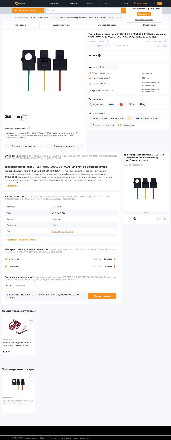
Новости (73, 3)
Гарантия (90, 3)
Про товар (20, 25)
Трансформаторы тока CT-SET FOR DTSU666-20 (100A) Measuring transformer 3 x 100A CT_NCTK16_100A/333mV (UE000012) (75, 18)
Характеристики (61, 25)
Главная (15, 18)
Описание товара (64, 146)
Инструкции (149, 25)
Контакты (124, 3)
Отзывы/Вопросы (107, 25)
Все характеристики (23, 146)
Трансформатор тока (62, 231)
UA (154, 3)
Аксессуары (24, 18)
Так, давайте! (144, 14)
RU (160, 3)
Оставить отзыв (102, 296)
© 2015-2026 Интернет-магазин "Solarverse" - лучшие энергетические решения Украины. (51, 438)
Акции (107, 3)
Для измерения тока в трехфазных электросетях (76, 243)
